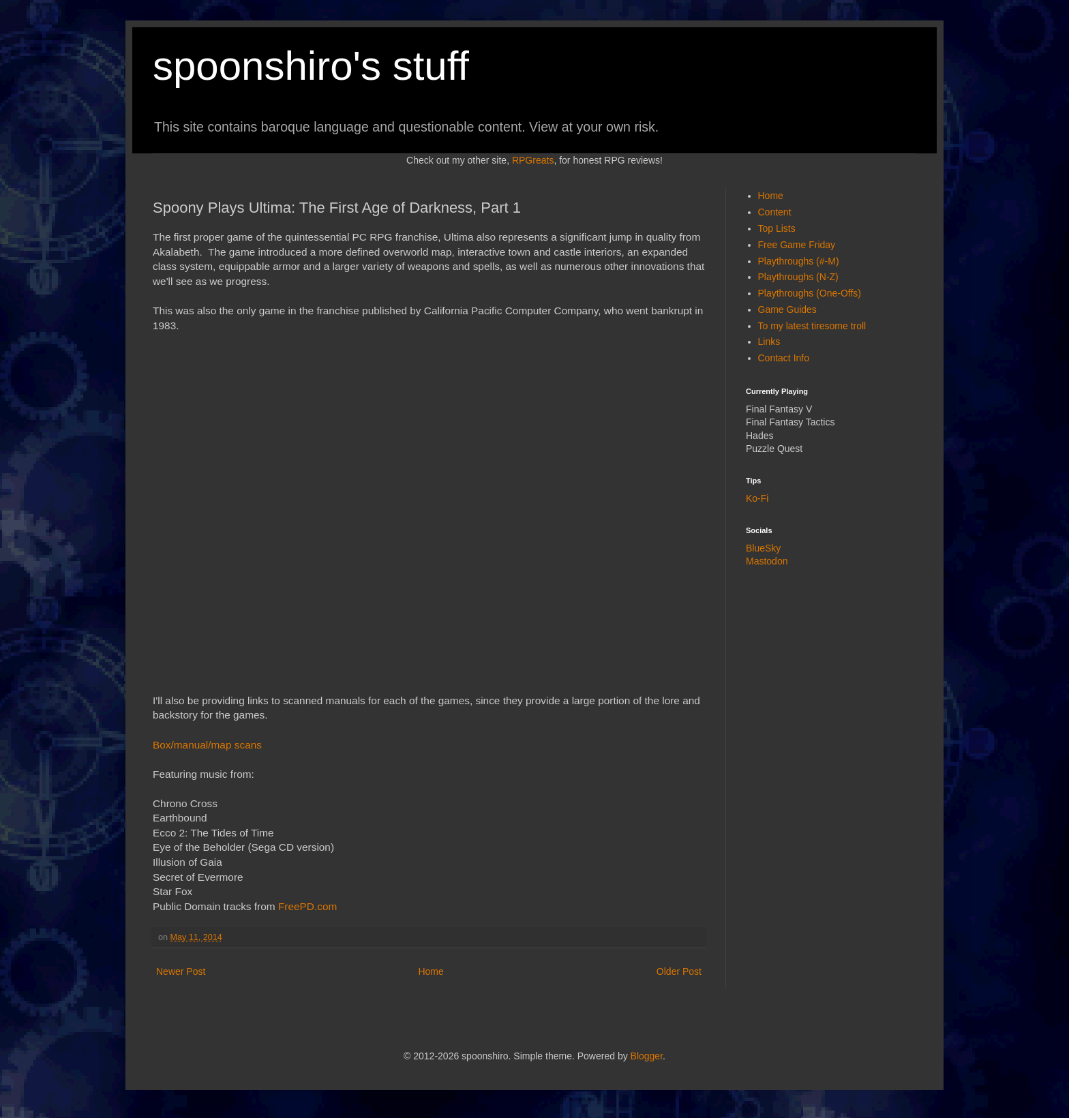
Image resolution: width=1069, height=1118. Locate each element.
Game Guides (787, 309)
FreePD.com (307, 906)
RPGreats (533, 160)
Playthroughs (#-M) (798, 261)
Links (769, 341)
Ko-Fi (757, 498)
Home (430, 971)
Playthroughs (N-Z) (798, 276)
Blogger (647, 1056)
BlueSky (763, 548)
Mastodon (766, 561)
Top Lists (777, 228)
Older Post (679, 971)
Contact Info (784, 357)
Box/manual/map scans (207, 745)
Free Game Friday (797, 244)
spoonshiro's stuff (311, 66)
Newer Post (180, 971)
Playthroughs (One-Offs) (809, 293)
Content (775, 212)
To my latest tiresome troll (812, 325)
